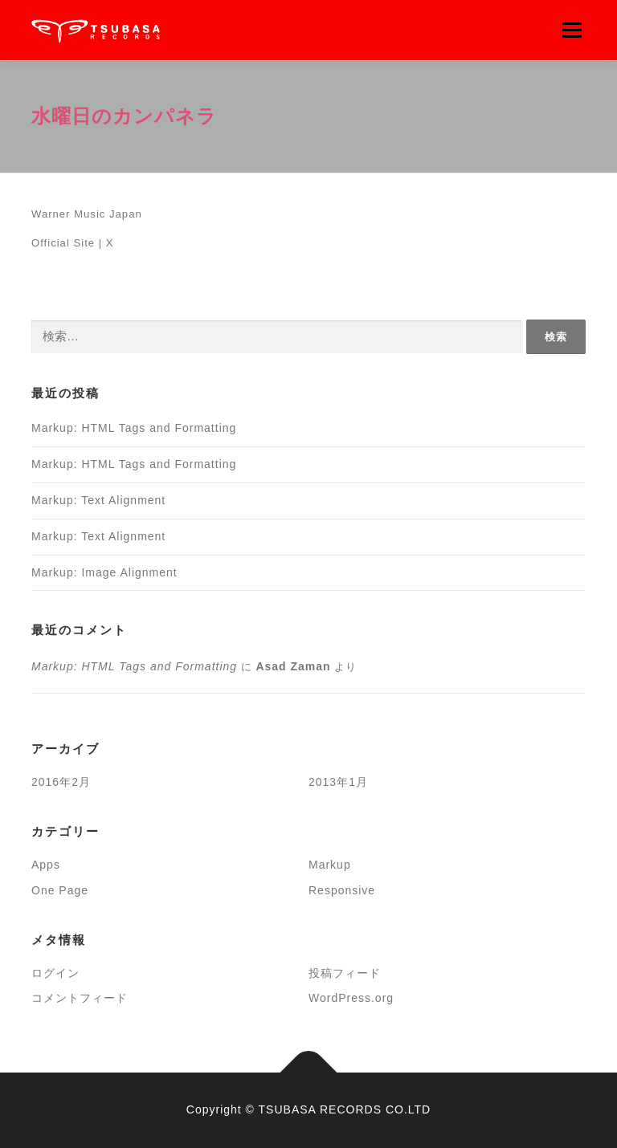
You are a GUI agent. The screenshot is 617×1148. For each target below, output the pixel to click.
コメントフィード (79, 997)
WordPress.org (351, 997)
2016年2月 (61, 782)
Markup (329, 864)
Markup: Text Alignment (98, 500)
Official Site (63, 243)
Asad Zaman (292, 666)
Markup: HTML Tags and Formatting (133, 427)
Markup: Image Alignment (104, 572)
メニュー (572, 30)
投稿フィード (344, 973)
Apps (45, 864)
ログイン (55, 973)
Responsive (341, 890)
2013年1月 (338, 782)
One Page (59, 890)
